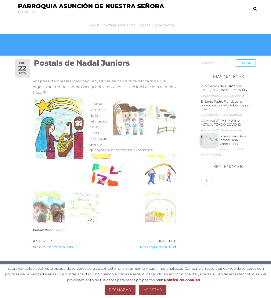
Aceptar (153, 290)
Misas (145, 25)
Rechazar (120, 290)
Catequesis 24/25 (120, 25)
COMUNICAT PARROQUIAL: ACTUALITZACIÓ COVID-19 (222, 123)
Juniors (60, 230)
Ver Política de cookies (178, 280)
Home (93, 25)
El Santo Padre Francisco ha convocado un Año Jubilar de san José (226, 105)
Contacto (164, 25)
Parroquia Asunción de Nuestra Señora (91, 6)
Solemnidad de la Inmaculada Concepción (233, 140)
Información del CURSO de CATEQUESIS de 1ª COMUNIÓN (224, 88)
